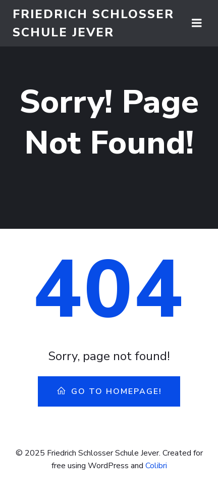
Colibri (156, 465)
